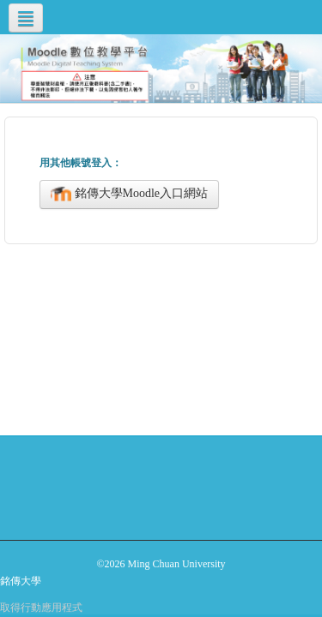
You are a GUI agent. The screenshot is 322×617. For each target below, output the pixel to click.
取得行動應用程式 (41, 608)
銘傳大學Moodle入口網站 (129, 194)
